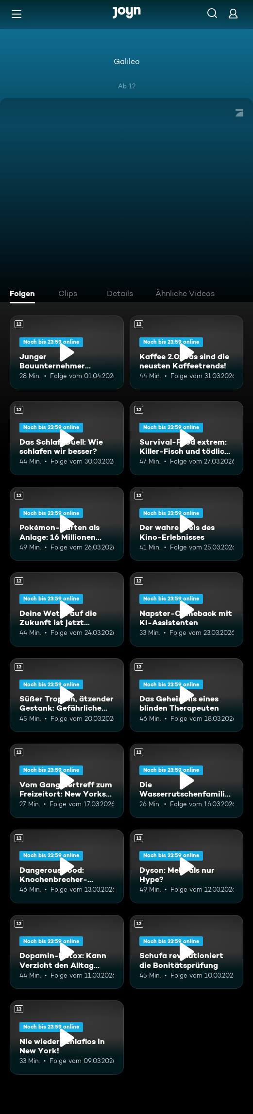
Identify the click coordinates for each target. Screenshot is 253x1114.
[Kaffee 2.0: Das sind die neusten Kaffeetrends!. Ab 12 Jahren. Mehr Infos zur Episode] (187, 352)
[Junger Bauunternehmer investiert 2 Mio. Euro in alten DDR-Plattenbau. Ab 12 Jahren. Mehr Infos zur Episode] (67, 352)
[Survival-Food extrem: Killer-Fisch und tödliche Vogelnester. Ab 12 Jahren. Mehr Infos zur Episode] (187, 438)
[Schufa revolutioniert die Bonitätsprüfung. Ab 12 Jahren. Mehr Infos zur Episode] (187, 952)
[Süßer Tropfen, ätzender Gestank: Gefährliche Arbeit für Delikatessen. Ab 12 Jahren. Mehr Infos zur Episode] (67, 695)
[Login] (233, 13)
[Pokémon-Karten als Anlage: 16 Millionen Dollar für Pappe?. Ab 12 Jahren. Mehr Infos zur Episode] (67, 524)
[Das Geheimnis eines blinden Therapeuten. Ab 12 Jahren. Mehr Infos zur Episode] (187, 695)
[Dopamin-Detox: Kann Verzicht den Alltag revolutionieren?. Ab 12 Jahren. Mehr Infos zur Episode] (67, 952)
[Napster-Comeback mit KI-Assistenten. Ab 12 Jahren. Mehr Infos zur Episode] (187, 609)
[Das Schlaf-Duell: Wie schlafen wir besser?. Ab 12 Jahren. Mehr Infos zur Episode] (67, 438)
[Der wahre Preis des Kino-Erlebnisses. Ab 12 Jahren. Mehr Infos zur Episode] (187, 524)
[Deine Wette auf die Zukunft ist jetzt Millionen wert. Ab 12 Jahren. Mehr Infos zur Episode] (67, 609)
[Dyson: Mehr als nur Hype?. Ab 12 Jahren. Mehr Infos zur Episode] (187, 866)
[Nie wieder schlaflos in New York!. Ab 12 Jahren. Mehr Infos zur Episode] (67, 1037)
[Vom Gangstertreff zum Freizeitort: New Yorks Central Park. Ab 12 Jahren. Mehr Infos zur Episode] (67, 780)
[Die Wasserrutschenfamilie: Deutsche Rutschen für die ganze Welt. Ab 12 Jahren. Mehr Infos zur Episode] (187, 780)
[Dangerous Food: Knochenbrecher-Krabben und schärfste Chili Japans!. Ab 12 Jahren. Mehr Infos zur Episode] (67, 866)
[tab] (25, 294)
